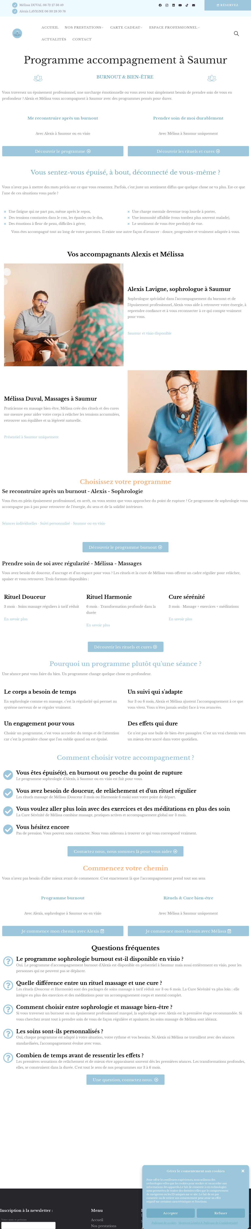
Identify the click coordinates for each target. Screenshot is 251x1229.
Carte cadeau (125, 27)
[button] (243, 1203)
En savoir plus (16, 619)
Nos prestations (83, 27)
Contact (82, 39)
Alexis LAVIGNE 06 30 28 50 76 (42, 11)
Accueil (50, 27)
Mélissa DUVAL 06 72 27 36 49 (41, 5)
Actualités (54, 39)
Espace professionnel (173, 27)
